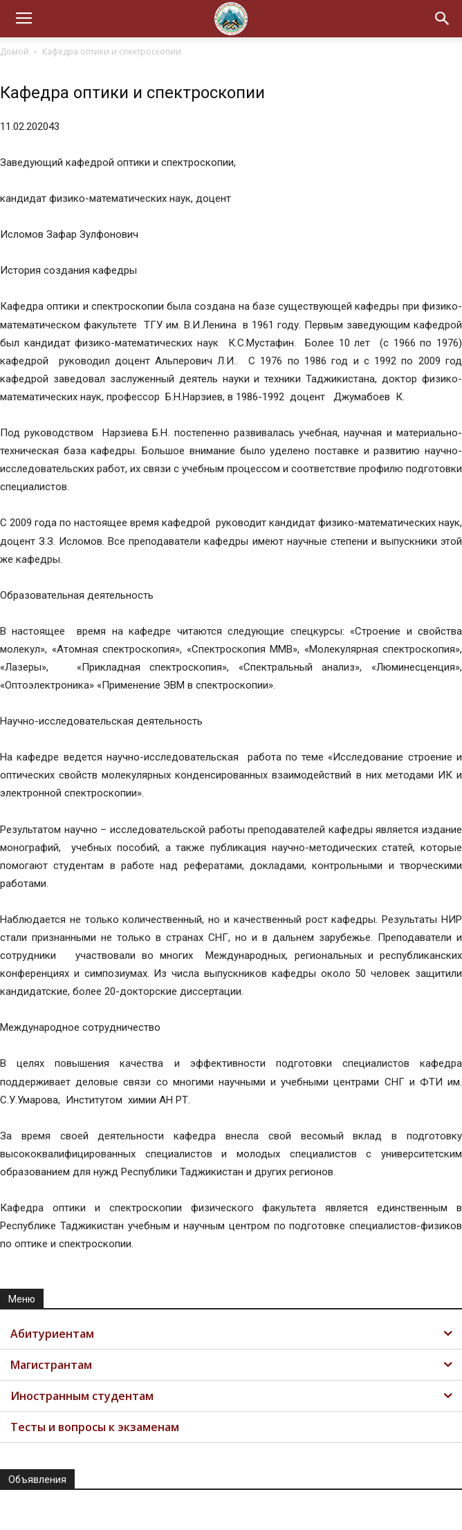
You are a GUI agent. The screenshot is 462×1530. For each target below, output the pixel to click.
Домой (14, 51)
